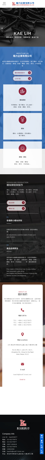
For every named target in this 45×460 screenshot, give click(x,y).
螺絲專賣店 (35, 420)
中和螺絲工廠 (27, 420)
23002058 (10, 449)
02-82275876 (12, 446)
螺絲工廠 (9, 420)
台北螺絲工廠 (18, 420)
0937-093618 (12, 444)
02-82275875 (12, 439)
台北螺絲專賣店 (23, 422)
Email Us (22, 378)
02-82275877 (12, 442)
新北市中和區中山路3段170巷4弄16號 (20, 454)
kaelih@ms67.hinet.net (15, 451)
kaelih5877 (13, 437)
